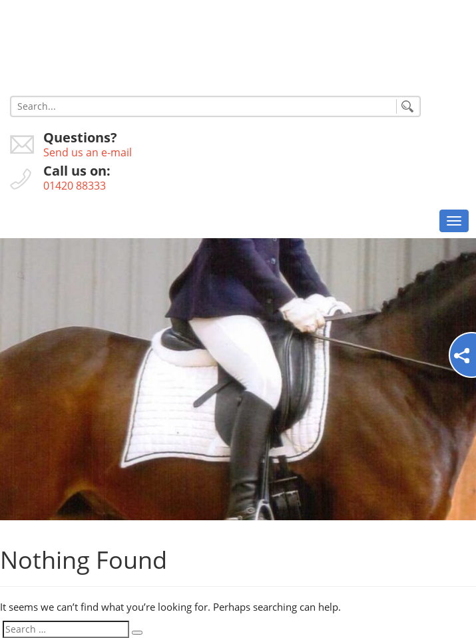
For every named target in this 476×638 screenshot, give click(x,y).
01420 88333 (74, 185)
